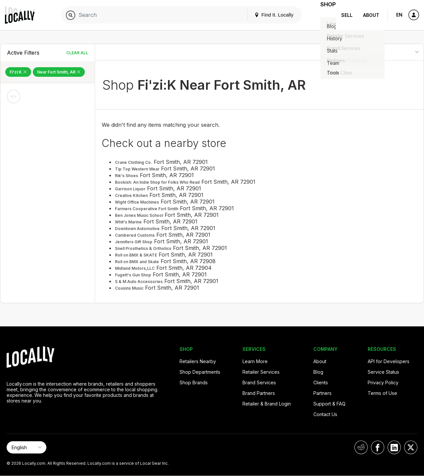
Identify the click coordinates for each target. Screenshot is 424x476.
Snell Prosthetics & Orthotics (143, 248)
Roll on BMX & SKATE (136, 255)
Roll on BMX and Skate (137, 261)
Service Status (383, 372)
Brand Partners (258, 393)
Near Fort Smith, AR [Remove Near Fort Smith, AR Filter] (58, 72)
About (371, 15)
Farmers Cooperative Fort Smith (146, 208)
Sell (346, 15)
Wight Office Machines (137, 202)
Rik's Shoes (126, 175)
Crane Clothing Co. (133, 162)
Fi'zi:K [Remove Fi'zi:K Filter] (18, 72)
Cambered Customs (135, 235)
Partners (322, 393)
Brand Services (259, 382)
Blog (318, 372)
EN (399, 15)
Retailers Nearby (198, 361)
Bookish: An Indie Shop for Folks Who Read (157, 182)
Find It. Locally (265, 15)
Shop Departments (200, 372)
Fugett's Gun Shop (133, 274)
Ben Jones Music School (139, 215)
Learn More (255, 361)
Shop (324, 15)
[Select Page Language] (26, 447)
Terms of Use (382, 393)
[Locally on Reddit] (361, 447)
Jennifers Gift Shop (133, 241)
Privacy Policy (383, 382)
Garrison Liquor (130, 188)
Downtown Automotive (137, 228)
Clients (320, 382)
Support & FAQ (329, 403)
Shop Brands (194, 382)
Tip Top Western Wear (137, 169)
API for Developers (388, 361)
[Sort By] (390, 52)
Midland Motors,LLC (135, 268)
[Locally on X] (410, 447)
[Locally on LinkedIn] (394, 447)
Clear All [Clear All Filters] (77, 52)
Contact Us (325, 414)
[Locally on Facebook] (377, 447)
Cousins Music (129, 288)
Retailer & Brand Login (266, 403)
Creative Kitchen (131, 195)
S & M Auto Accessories (139, 281)
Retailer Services (261, 372)
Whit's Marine (128, 221)
